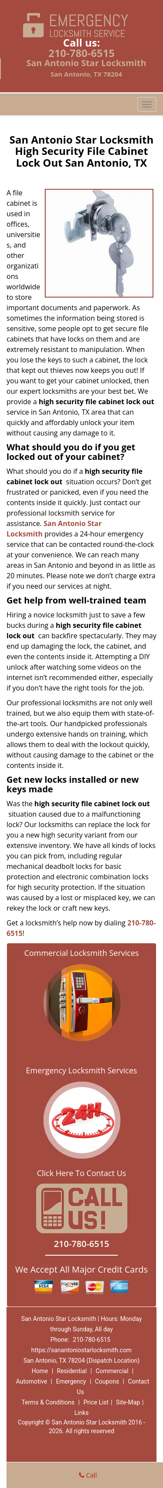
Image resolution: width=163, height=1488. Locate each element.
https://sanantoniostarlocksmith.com (81, 1350)
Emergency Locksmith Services (81, 1070)
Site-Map (128, 1402)
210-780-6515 (81, 53)
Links (81, 1412)
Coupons (107, 1381)
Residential (72, 1370)
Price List (96, 1402)
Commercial (112, 1370)
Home (40, 1370)
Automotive (31, 1381)
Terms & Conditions (47, 1402)
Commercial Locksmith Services (81, 953)
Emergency (71, 1381)
